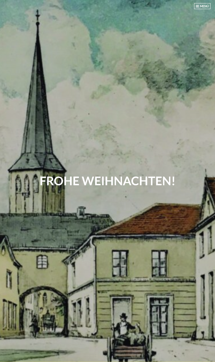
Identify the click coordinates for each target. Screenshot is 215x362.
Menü (202, 6)
